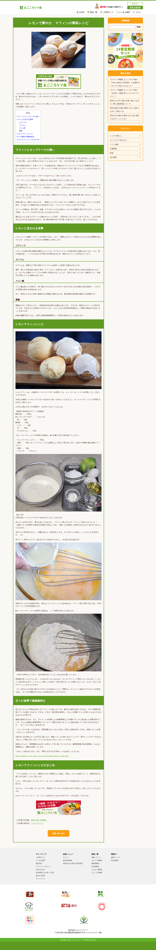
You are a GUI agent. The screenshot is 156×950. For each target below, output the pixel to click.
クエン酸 (22, 131)
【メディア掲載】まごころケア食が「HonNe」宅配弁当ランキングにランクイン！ (125, 93)
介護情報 (113, 148)
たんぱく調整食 (97, 877)
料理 (111, 153)
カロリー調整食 (97, 868)
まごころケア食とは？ (118, 140)
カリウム (22, 128)
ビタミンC (22, 126)
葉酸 (20, 134)
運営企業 (39, 871)
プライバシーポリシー (43, 874)
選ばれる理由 (40, 883)
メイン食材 (114, 144)
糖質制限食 (95, 871)
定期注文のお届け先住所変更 (73, 871)
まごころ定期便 (97, 880)
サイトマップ (40, 886)
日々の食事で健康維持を (26, 140)
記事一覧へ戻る (58, 841)
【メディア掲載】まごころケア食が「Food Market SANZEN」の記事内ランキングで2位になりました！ (125, 82)
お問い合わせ (40, 877)
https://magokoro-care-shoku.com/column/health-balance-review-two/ (42, 760)
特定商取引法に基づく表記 (45, 880)
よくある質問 (123, 12)
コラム (137, 12)
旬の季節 (113, 157)
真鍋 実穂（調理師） (39, 827)
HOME (80, 12)
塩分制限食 (95, 874)
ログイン (135, 4)
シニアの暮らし (116, 135)
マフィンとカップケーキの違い (28, 120)
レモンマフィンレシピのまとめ (28, 143)
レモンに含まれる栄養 (25, 123)
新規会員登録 (135, 7)
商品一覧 (92, 12)
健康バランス (96, 864)
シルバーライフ (37, 830)
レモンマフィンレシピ (25, 137)
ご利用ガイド (107, 12)
